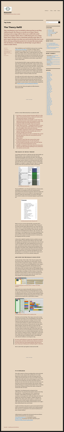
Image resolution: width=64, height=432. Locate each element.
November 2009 (49, 114)
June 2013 (48, 76)
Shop (51, 10)
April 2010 (48, 109)
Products (49, 35)
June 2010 (48, 107)
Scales (5, 54)
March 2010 (49, 110)
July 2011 (48, 93)
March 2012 (49, 85)
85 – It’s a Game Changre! (51, 43)
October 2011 (49, 90)
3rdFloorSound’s (21, 49)
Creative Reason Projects (52, 32)
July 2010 (48, 106)
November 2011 (49, 89)
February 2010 (49, 111)
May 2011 (48, 95)
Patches (49, 34)
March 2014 (49, 73)
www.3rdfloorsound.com (20, 417)
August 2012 (49, 80)
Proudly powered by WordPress (13, 427)
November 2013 (49, 75)
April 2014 (48, 72)
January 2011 (49, 99)
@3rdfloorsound (18, 418)
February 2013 (49, 78)
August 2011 (49, 92)
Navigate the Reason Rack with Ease (53, 47)
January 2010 (49, 112)
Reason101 (7, 12)
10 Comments (6, 55)
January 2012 (49, 87)
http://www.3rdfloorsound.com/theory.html (24, 420)
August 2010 (49, 105)
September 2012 (49, 79)
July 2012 (48, 81)
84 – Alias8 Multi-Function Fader (52, 44)
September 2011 (49, 91)
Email (55, 10)
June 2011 (48, 94)
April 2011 (48, 96)
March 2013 (49, 77)
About (59, 10)
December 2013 (49, 74)
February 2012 (49, 86)
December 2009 (49, 113)
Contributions (6, 49)
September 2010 (49, 104)
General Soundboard (51, 33)
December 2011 (49, 88)
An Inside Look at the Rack (51, 48)
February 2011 (49, 98)
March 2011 (49, 97)
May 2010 (48, 108)
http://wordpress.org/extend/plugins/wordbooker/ (27, 83)
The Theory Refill (13, 27)
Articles (46, 10)
